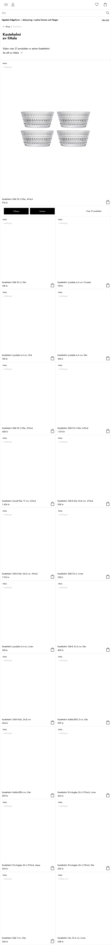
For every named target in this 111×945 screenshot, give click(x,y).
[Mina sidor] (13, 5)
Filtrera (16, 211)
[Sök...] (56, 13)
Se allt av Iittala (12, 53)
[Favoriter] (96, 5)
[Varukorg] (105, 5)
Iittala (12, 38)
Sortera (42, 211)
